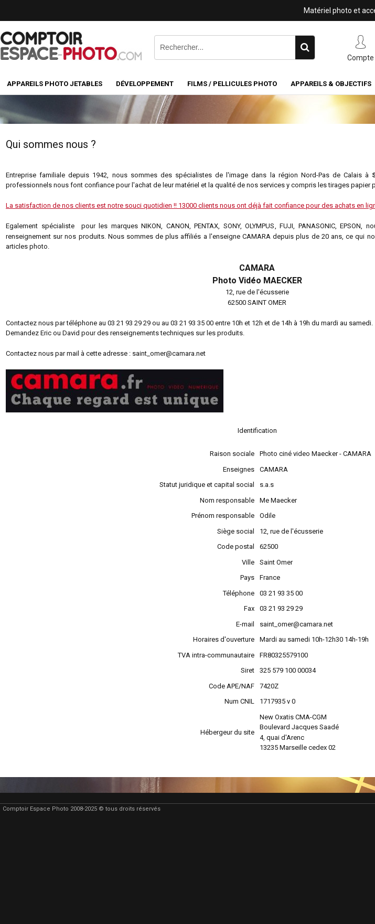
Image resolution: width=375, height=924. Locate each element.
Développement (145, 84)
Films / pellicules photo (232, 84)
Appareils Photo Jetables (54, 84)
